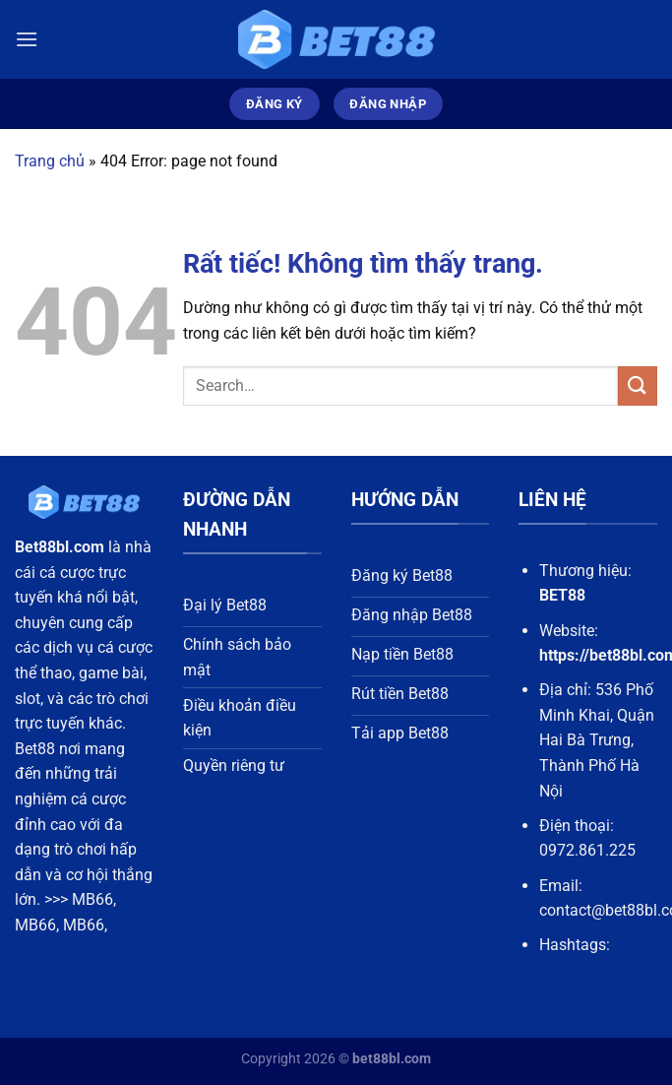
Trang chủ (50, 161)
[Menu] (26, 39)
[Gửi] (637, 385)
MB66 (92, 899)
